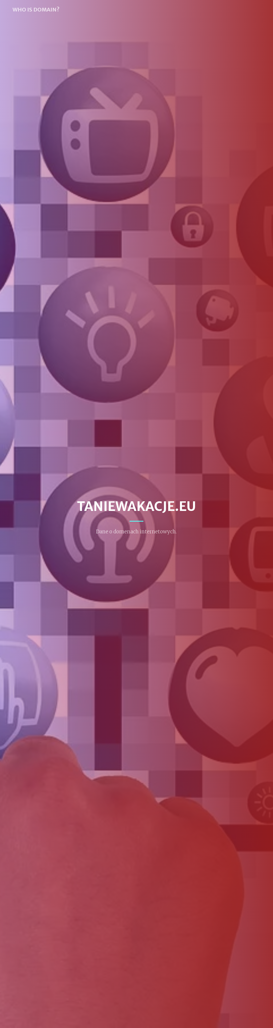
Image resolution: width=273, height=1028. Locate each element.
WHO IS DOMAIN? (36, 9)
